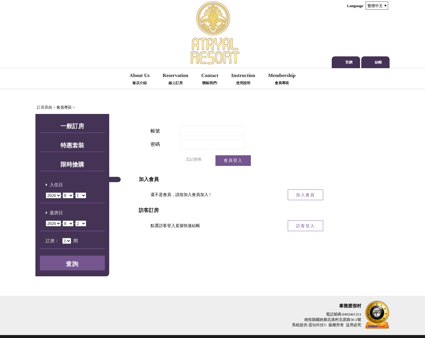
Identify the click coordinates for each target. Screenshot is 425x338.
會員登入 (233, 160)
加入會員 (305, 195)
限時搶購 (72, 164)
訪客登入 (305, 226)
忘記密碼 (193, 159)
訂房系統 (44, 107)
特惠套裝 (72, 145)
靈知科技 (316, 325)
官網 (348, 62)
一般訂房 (72, 126)
